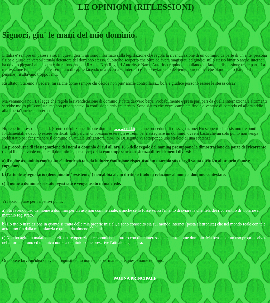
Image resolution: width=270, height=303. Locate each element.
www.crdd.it (124, 128)
